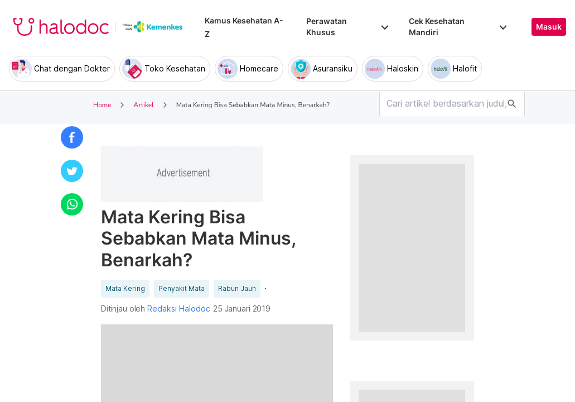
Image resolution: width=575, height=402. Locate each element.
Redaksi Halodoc (178, 308)
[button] (72, 137)
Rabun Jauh (237, 289)
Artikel (143, 104)
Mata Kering (125, 289)
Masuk (549, 26)
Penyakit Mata (181, 289)
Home (102, 104)
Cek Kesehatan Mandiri (459, 26)
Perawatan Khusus (348, 26)
